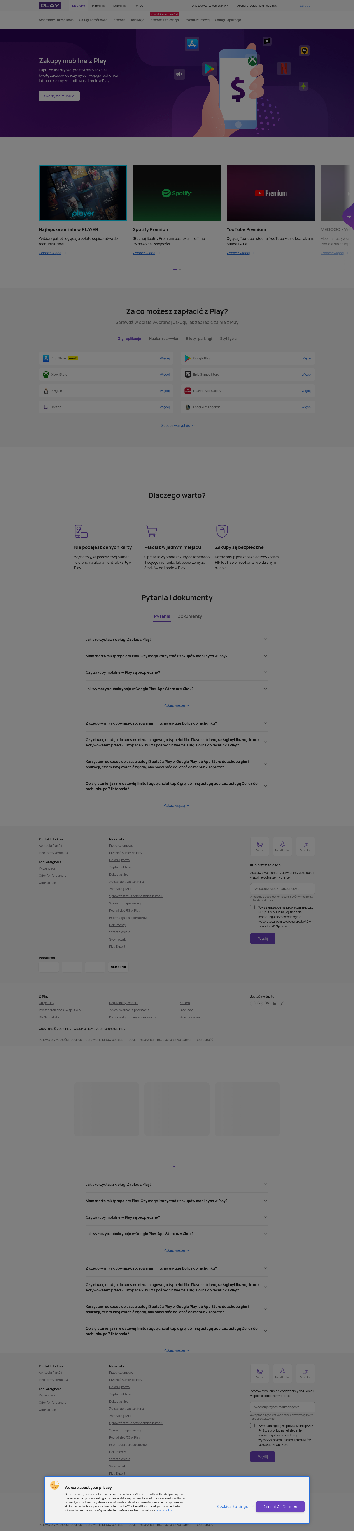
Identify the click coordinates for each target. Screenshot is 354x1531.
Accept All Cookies (280, 1506)
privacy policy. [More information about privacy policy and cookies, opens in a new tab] (164, 1510)
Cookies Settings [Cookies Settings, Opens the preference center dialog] (232, 1506)
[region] (177, 1500)
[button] (54, 1485)
